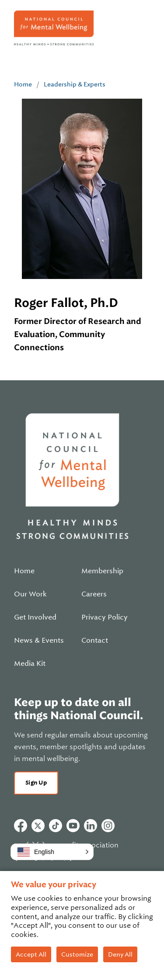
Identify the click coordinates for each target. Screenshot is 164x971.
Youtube (73, 825)
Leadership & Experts (74, 84)
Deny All (120, 954)
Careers (94, 594)
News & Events (39, 640)
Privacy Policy (104, 617)
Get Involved (35, 617)
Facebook (20, 825)
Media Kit (29, 663)
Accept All (31, 954)
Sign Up (36, 782)
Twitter (38, 825)
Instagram (108, 825)
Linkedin (90, 825)
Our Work (30, 594)
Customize (77, 954)
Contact (94, 640)
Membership (102, 571)
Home (23, 84)
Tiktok (55, 825)
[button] (52, 852)
